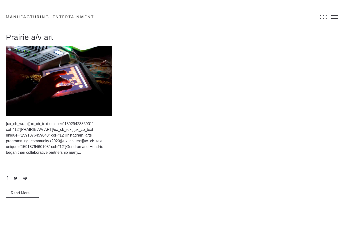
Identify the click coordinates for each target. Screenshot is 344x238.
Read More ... (22, 193)
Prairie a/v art (29, 37)
